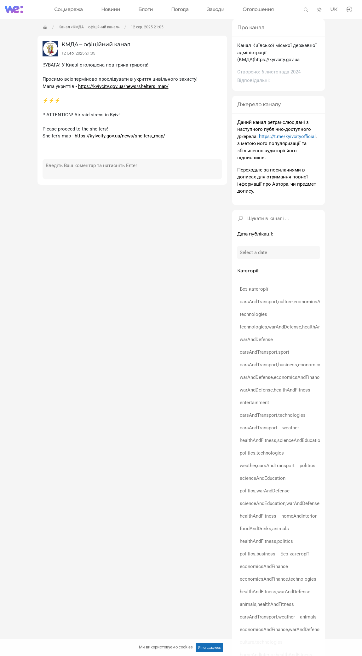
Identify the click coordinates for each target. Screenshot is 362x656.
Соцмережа (68, 9)
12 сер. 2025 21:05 (147, 27)
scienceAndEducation (262, 478)
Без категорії (254, 289)
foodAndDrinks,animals (264, 528)
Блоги (145, 9)
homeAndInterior (299, 516)
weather (290, 428)
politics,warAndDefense (265, 491)
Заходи (215, 9)
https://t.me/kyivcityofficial (287, 136)
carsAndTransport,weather (267, 617)
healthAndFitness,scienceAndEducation (281, 440)
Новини (110, 9)
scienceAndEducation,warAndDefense (279, 503)
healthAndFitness (258, 516)
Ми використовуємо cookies (166, 647)
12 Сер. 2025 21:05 (78, 53)
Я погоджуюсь (209, 647)
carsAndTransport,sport (264, 352)
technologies (253, 314)
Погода (180, 9)
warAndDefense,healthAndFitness (275, 390)
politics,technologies (262, 453)
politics (307, 465)
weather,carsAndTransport (267, 465)
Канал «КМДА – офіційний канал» (89, 27)
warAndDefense (256, 339)
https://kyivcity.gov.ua (277, 59)
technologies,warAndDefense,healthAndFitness (289, 327)
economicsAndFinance (264, 566)
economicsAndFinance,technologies (278, 579)
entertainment (254, 402)
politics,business (257, 554)
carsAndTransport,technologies (273, 415)
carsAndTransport (258, 428)
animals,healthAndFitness (267, 604)
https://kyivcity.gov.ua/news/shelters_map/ (123, 86)
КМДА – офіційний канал (95, 44)
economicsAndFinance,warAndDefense (281, 629)
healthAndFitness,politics (266, 541)
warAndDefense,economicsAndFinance (281, 377)
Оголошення (258, 9)
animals (308, 617)
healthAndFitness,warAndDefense (275, 592)
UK (333, 9)
